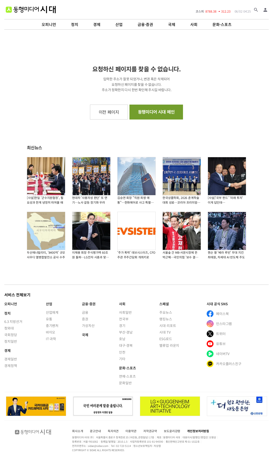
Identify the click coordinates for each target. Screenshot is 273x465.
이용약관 (130, 431)
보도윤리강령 (172, 431)
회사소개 (77, 431)
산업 (119, 24)
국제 (171, 24)
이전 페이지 (109, 112)
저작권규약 (150, 431)
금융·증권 (145, 24)
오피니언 (49, 24)
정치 (74, 24)
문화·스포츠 (222, 24)
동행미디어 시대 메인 (156, 112)
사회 (193, 24)
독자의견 (113, 431)
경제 (96, 24)
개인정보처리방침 (198, 431)
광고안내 (95, 431)
